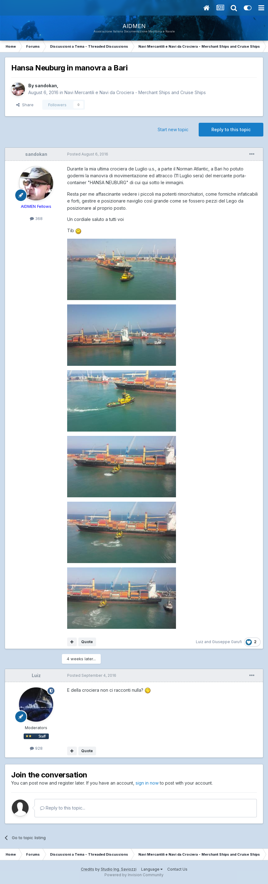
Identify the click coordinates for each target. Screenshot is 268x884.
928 (36, 748)
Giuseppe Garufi (227, 641)
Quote (87, 641)
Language (152, 869)
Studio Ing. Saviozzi (118, 869)
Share (25, 104)
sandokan (46, 85)
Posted (87, 154)
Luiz (199, 641)
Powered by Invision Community (134, 874)
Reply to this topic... (62, 807)
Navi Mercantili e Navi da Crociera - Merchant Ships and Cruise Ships (135, 92)
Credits (87, 869)
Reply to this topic (231, 129)
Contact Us (177, 869)
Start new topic (173, 129)
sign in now (147, 783)
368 (36, 218)
